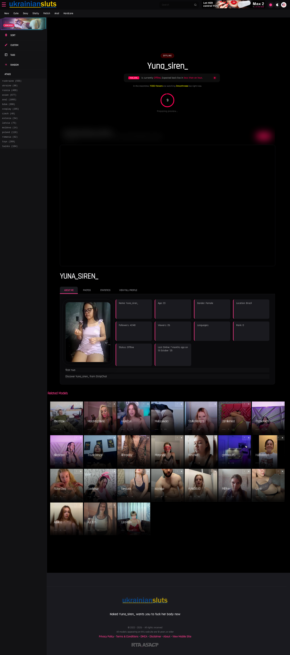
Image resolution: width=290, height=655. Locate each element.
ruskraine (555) (12, 81)
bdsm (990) (8, 107)
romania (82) (10, 143)
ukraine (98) (10, 86)
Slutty (35, 13)
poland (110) (10, 138)
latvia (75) (9, 128)
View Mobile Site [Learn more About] (181, 636)
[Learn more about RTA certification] (137, 646)
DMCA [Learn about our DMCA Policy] (144, 636)
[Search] (177, 4)
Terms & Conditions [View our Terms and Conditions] (127, 636)
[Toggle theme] (277, 4)
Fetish (46, 13)
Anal (56, 13)
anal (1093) (9, 102)
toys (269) (8, 149)
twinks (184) (10, 154)
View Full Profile (128, 290)
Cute (15, 13)
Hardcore (68, 13)
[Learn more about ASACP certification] (150, 646)
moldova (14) (10, 133)
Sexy (25, 13)
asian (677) (9, 96)
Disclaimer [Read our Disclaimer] (155, 636)
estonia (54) (10, 123)
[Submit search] (195, 4)
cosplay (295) (10, 112)
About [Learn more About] (167, 636)
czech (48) (8, 117)
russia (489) (10, 91)
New (6, 13)
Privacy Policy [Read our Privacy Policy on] (107, 636)
